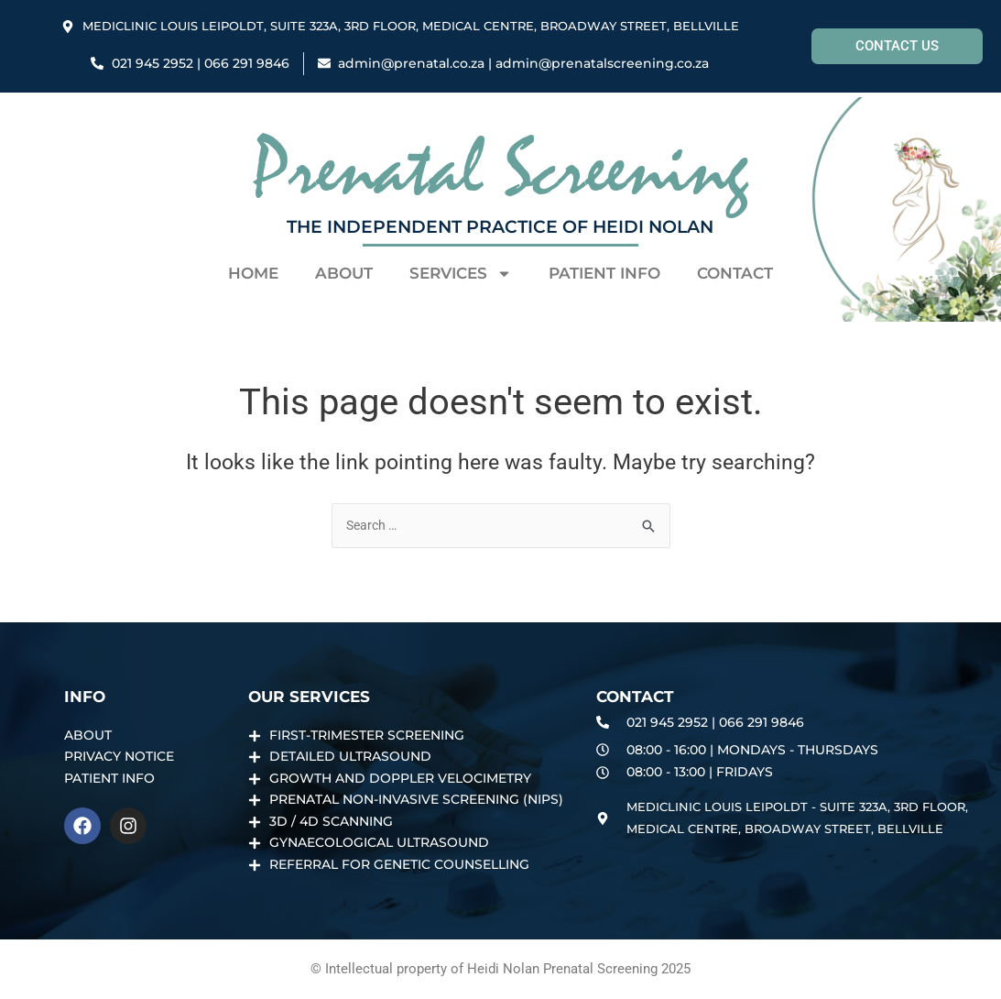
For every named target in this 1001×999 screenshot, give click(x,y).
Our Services (309, 688)
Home (253, 273)
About (344, 273)
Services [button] (460, 274)
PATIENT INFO (604, 273)
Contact (735, 273)
